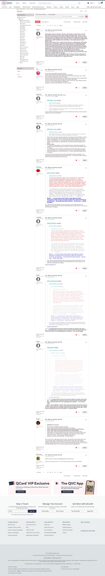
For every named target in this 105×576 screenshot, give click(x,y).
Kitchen (23, 34)
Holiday (23, 39)
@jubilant (50, 347)
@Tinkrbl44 (51, 173)
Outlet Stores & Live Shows (32, 532)
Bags (77, 7)
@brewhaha (53, 132)
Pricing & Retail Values (23, 569)
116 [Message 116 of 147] (40, 269)
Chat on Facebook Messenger (15, 530)
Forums (28, 9)
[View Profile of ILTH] (37, 69)
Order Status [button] (45, 511)
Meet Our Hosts (30, 530)
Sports (23, 45)
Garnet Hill (63, 555)
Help (86, 11)
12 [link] (50, 25)
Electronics (24, 42)
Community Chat (25, 53)
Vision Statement (11, 573)
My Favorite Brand (25, 20)
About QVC (47, 524)
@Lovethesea (52, 281)
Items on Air (32, 3)
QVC (18, 9)
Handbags (24, 30)
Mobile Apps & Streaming (32, 535)
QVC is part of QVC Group (38, 555)
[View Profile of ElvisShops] (38, 167)
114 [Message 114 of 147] (40, 161)
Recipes (23, 36)
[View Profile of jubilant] (38, 275)
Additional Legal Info (45, 569)
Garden (23, 40)
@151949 (52, 103)
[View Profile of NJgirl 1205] (38, 94)
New (10, 7)
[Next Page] (61, 25)
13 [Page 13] (52, 25)
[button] (88, 3)
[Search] (69, 16)
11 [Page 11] (47, 25)
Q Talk (23, 58)
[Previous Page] (38, 25)
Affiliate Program (66, 524)
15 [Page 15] (57, 25)
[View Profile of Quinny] (37, 29)
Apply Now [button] (90, 511)
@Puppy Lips (51, 100)
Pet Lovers (24, 50)
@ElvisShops (51, 223)
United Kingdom (76, 569)
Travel (23, 56)
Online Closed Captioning (34, 569)
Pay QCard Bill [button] (75, 511)
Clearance (48, 7)
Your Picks (4, 7)
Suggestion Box (25, 59)
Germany (63, 569)
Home (23, 37)
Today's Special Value (26, 25)
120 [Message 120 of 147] (40, 467)
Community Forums (31, 524)
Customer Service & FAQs (14, 527)
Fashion (56, 7)
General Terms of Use (56, 557)
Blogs (21, 62)
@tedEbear (53, 176)
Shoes (72, 7)
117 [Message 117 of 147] (40, 336)
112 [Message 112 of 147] (40, 89)
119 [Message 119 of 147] (40, 449)
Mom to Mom (24, 51)
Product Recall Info (12, 535)
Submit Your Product (67, 530)
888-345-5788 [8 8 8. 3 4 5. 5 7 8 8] (77, 563)
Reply (84, 62)
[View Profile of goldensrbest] (39, 454)
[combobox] (58, 3)
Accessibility (18, 573)
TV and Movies (25, 47)
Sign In (81, 11)
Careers (64, 532)
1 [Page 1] (43, 25)
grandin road (69, 555)
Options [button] (86, 30)
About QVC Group (48, 527)
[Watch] (24, 3)
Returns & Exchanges (13, 532)
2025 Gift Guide (26, 7)
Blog (27, 527)
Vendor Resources (66, 527)
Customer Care (25, 61)
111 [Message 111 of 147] (40, 63)
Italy (67, 569)
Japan (70, 569)
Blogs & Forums (23, 9)
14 (55, 25)
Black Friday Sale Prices (38, 7)
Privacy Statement (47, 557)
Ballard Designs (51, 555)
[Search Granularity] (81, 17)
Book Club (24, 48)
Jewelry (67, 7)
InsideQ (23, 23)
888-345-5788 (11, 524)
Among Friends (25, 55)
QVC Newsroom (48, 530)
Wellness (24, 44)
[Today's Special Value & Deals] (94, 7)
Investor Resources (49, 535)
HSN (46, 555)
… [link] (45, 25)
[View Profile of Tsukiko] (38, 418)
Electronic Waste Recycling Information (43, 571)
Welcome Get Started (26, 22)
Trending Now (17, 7)
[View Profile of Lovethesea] (38, 217)
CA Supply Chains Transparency (27, 571)
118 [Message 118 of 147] (40, 413)
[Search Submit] (79, 3)
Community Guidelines (12, 569)
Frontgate (58, 555)
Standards (20, 76)
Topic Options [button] (45, 21)
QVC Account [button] (60, 511)
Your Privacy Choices (12, 571)
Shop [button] (17, 3)
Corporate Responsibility (50, 532)
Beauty (61, 7)
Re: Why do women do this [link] (39, 9)
